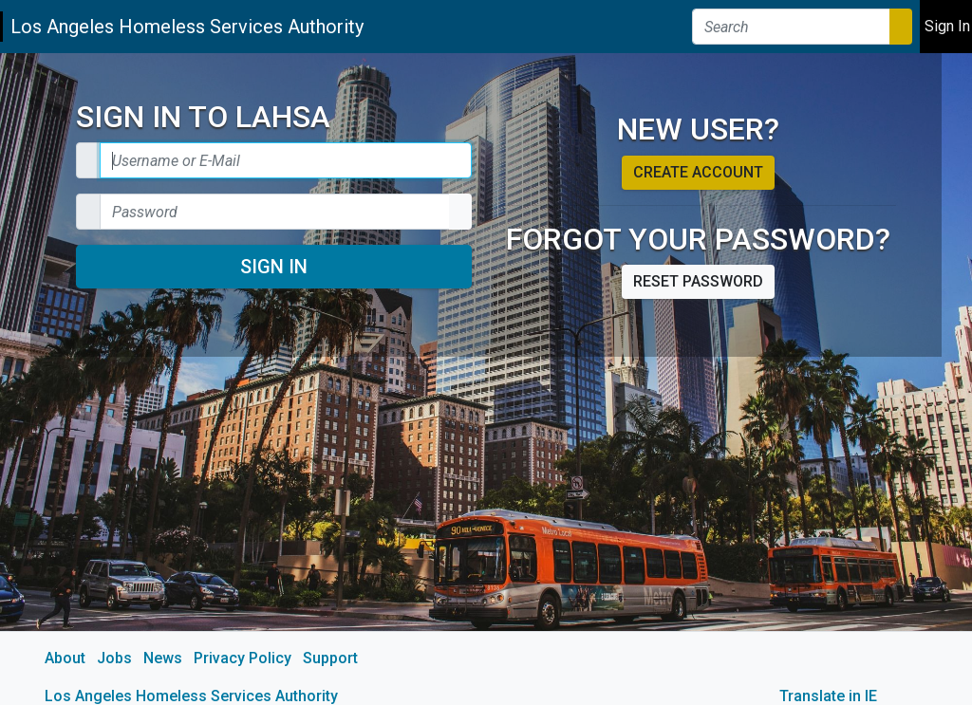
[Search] (791, 27)
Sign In (274, 266)
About (65, 658)
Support (330, 658)
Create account (698, 172)
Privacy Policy (242, 658)
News (162, 658)
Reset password (698, 281)
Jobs (114, 658)
